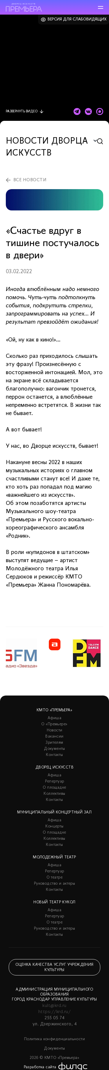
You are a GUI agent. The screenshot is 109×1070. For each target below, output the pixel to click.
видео (21, 111)
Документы (54, 749)
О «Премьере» (54, 724)
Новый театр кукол (54, 902)
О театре (54, 877)
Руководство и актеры (54, 883)
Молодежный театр (54, 857)
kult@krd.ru (54, 1005)
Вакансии (54, 736)
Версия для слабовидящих (77, 19)
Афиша (54, 718)
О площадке (54, 787)
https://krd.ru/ (54, 1012)
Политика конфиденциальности (54, 1039)
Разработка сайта (40, 1067)
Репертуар (54, 781)
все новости (30, 180)
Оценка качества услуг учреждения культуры (54, 967)
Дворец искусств (54, 767)
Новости (54, 730)
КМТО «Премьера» (54, 710)
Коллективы (54, 794)
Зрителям (54, 742)
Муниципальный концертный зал (54, 812)
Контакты (54, 755)
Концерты (54, 826)
